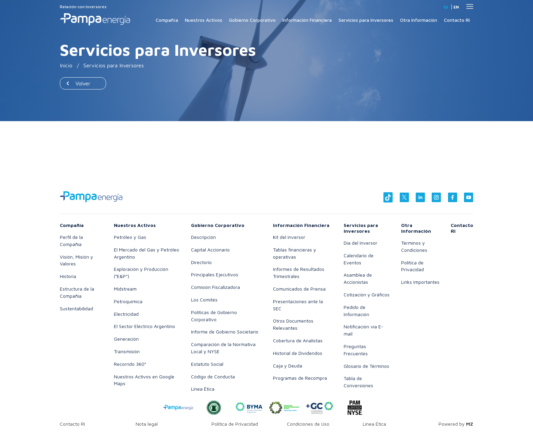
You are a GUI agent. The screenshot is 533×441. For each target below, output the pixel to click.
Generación (126, 339)
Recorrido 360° (130, 364)
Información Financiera (307, 20)
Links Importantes (420, 282)
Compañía (167, 20)
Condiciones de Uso (308, 424)
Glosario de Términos (366, 366)
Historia (68, 276)
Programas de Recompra (300, 378)
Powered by (456, 424)
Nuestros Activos (203, 20)
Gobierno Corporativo (252, 20)
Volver (82, 83)
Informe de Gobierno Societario (224, 331)
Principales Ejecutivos (214, 274)
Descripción (203, 237)
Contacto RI (457, 20)
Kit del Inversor (289, 237)
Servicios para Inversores (366, 20)
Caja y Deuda (287, 366)
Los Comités (204, 300)
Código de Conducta (213, 376)
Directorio (201, 262)
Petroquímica (128, 301)
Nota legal (147, 424)
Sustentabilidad (76, 308)
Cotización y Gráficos (367, 294)
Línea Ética (202, 389)
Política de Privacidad (234, 424)
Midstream (125, 289)
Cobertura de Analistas (298, 340)
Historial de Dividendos (297, 353)
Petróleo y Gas (130, 237)
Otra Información (418, 20)
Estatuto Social (207, 364)
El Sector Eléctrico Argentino (144, 326)
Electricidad (126, 314)
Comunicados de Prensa (299, 289)
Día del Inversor (360, 243)
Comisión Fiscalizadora (215, 287)
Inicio (66, 65)
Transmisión (127, 351)
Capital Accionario (210, 249)
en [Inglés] (456, 7)
